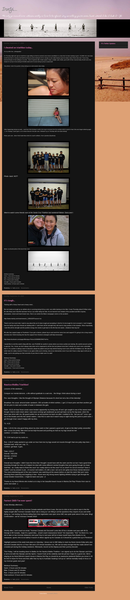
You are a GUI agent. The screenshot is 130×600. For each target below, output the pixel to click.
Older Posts (89, 587)
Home (49, 587)
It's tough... (9, 300)
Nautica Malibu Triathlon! (16, 385)
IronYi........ (9, 10)
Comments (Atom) (52, 593)
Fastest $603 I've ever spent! (18, 501)
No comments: (25, 288)
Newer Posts (8, 587)
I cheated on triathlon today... (18, 48)
